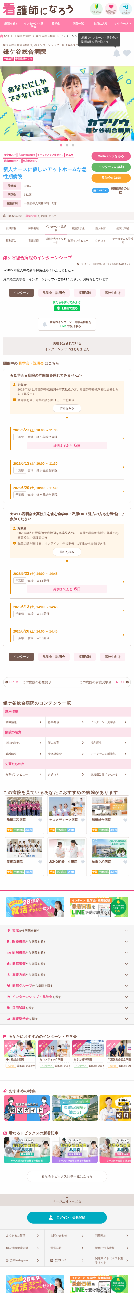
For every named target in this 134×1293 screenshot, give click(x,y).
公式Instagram (19, 1260)
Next (129, 104)
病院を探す (11, 23)
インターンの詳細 (111, 167)
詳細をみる (67, 408)
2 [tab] (67, 145)
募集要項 (31, 215)
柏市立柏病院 (101, 861)
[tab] (67, 930)
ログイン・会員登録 (70, 1217)
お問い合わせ (58, 1235)
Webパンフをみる (111, 156)
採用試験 (85, 293)
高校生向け (113, 293)
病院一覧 (78, 23)
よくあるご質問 (16, 1235)
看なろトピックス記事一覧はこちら (67, 1176)
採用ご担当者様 (105, 1248)
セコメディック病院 (63, 819)
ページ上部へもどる (67, 1201)
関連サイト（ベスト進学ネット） (109, 1260)
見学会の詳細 (111, 178)
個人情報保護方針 (17, 1248)
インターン (21, 293)
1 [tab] (61, 145)
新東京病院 (15, 861)
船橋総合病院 (101, 819)
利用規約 (100, 1235)
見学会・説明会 (54, 293)
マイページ (121, 23)
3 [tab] (73, 145)
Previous (5, 104)
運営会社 (56, 1248)
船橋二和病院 (16, 819)
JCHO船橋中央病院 (63, 861)
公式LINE (60, 1260)
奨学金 (56, 23)
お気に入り (100, 23)
